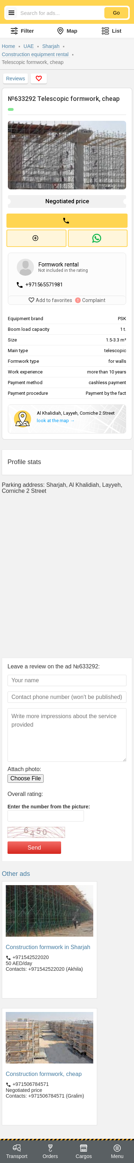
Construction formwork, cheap (44, 1074)
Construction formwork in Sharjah (48, 947)
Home (9, 46)
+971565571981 (44, 284)
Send (34, 848)
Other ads (16, 873)
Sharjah (51, 46)
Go (116, 13)
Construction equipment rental (36, 54)
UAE (29, 46)
